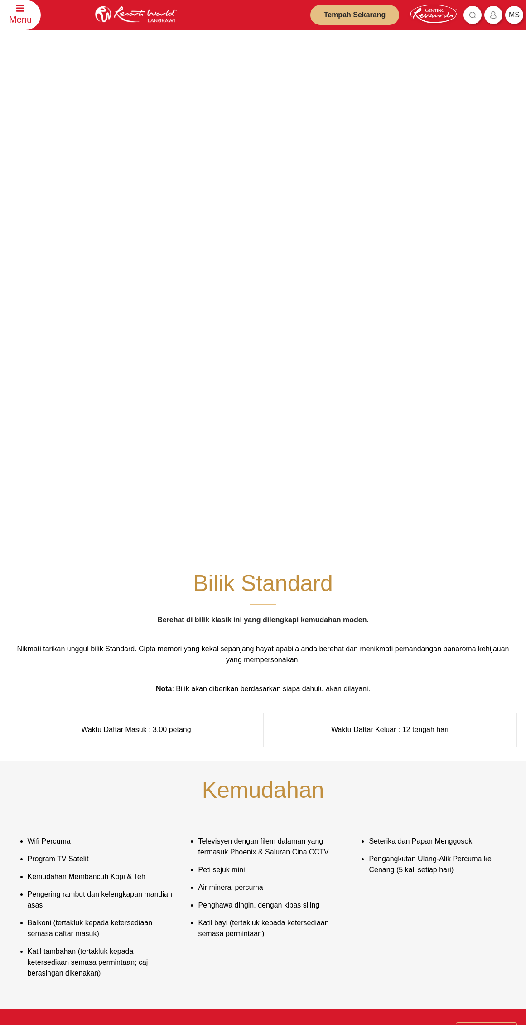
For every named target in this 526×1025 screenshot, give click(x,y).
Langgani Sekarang (247, 966)
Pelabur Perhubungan (140, 784)
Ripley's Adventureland (336, 900)
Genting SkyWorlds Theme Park (348, 784)
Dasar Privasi (226, 784)
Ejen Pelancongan (135, 797)
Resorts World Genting (336, 771)
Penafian (220, 770)
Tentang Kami (129, 771)
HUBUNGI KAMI (33, 756)
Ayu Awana (321, 887)
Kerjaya (121, 810)
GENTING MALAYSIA (138, 756)
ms (514, 15)
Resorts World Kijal (331, 797)
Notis (215, 810)
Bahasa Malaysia (483, 757)
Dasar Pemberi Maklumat (242, 847)
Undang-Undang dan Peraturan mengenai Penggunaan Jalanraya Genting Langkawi (253, 871)
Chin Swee (320, 837)
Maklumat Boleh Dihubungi (49, 821)
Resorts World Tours (332, 823)
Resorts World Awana (334, 810)
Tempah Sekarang (355, 15)
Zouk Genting (324, 874)
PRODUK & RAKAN (330, 756)
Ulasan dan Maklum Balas (48, 808)
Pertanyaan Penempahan (47, 795)
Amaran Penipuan (232, 797)
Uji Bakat (123, 823)
